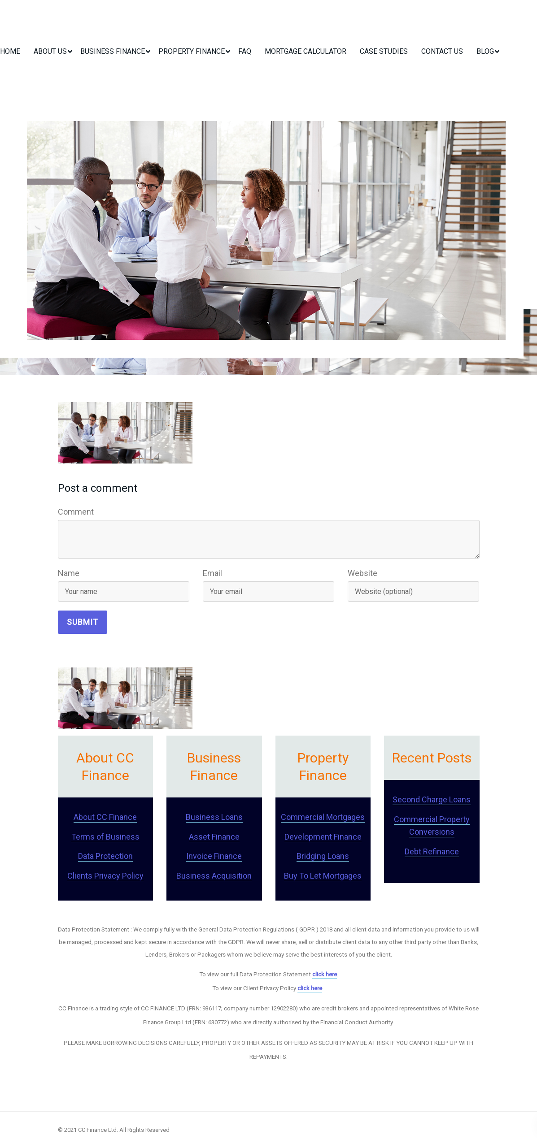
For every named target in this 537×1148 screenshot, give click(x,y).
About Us (50, 51)
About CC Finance (105, 817)
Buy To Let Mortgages (323, 875)
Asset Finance (214, 836)
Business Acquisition (214, 875)
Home (10, 51)
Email (212, 573)
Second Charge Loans (432, 799)
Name (68, 573)
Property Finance (191, 51)
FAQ (244, 51)
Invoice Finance (214, 856)
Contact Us (442, 51)
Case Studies (384, 51)
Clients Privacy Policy (105, 875)
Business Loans (214, 817)
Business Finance (112, 51)
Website (362, 573)
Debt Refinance (432, 851)
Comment (76, 511)
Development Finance (323, 836)
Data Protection (105, 856)
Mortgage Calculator (305, 51)
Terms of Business (105, 836)
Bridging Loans (323, 856)
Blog (485, 51)
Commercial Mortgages (323, 817)
